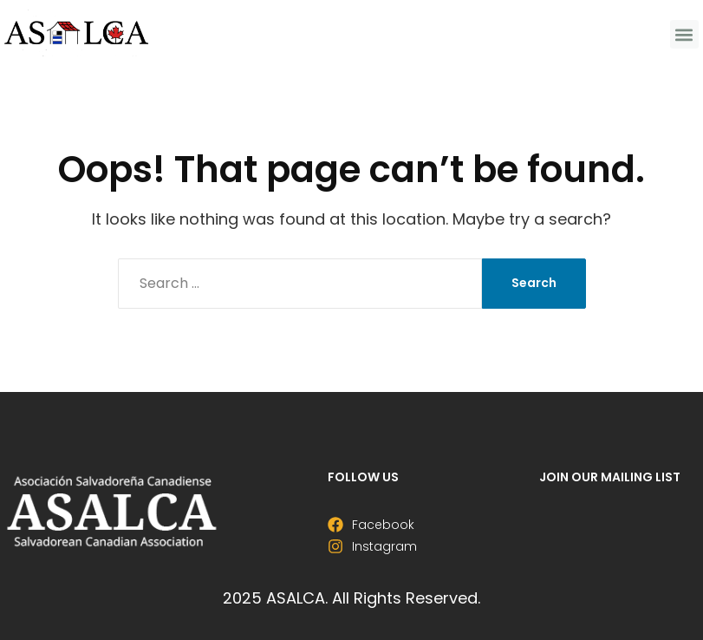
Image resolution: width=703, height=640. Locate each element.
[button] (684, 34)
